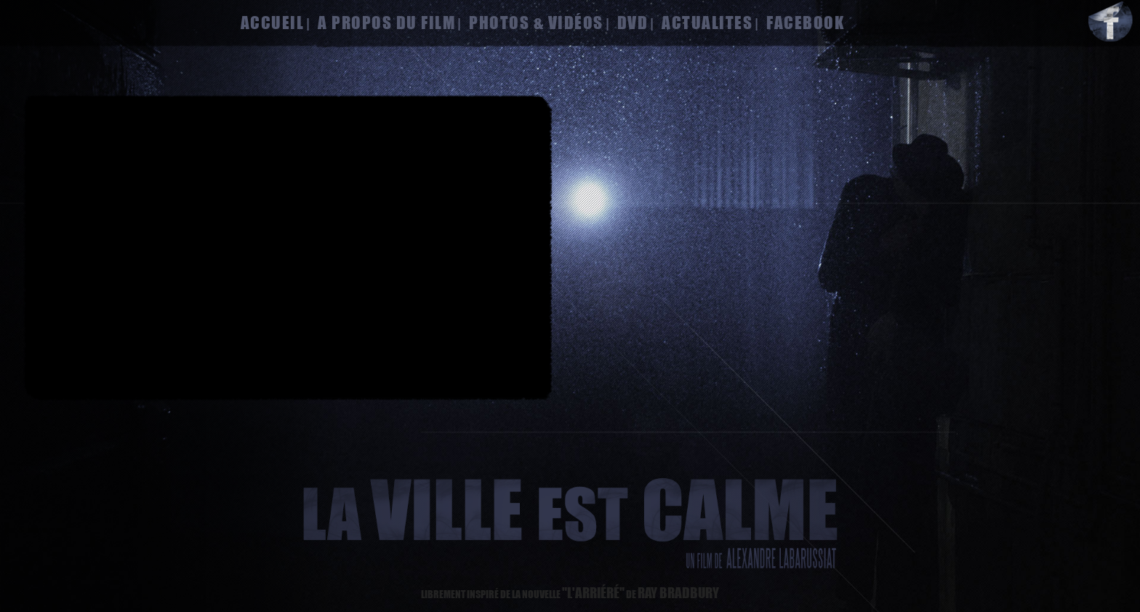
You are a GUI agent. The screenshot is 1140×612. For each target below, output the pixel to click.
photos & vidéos (536, 22)
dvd (633, 22)
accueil (273, 22)
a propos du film (386, 22)
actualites (707, 22)
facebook (805, 22)
